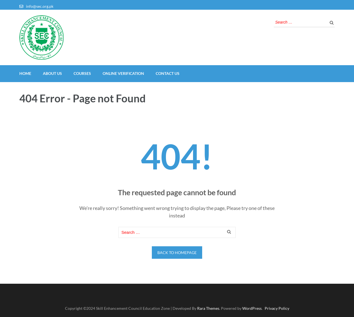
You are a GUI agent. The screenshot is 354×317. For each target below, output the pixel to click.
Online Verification (123, 73)
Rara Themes (208, 308)
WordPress (252, 308)
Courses (82, 73)
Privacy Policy (277, 308)
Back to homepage (177, 252)
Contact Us (167, 73)
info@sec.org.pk (39, 6)
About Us (52, 73)
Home (25, 73)
